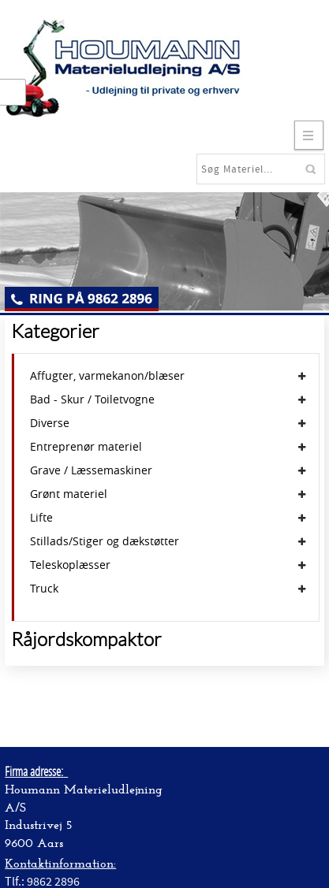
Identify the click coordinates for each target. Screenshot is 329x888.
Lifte (41, 518)
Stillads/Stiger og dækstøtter (104, 541)
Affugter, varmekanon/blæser (107, 376)
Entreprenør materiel (86, 447)
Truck (44, 588)
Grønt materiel (68, 494)
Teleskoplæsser (70, 565)
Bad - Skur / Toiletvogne (92, 399)
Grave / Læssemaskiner (91, 470)
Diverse (49, 423)
